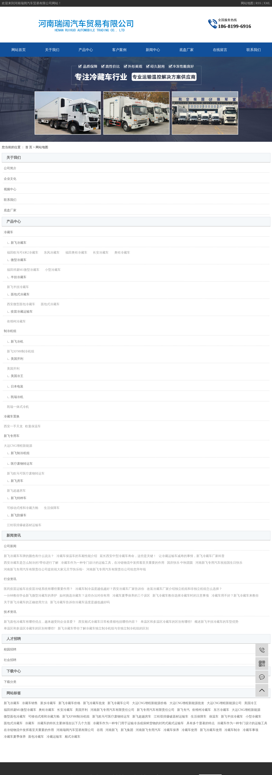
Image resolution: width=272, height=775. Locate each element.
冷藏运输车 (54, 736)
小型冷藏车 (51, 269)
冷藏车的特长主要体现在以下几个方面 (63, 723)
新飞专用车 (11, 436)
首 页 (28, 147)
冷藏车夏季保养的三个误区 (131, 595)
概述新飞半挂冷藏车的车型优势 (216, 621)
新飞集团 (127, 730)
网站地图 (247, 3)
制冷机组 (10, 331)
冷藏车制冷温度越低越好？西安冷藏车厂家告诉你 (109, 589)
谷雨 (100, 730)
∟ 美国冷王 (13, 376)
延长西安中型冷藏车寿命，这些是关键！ (128, 556)
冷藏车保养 (171, 730)
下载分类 (10, 682)
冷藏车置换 (11, 416)
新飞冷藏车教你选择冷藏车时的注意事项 (180, 595)
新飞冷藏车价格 (69, 703)
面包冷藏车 (36, 736)
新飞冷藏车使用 (211, 730)
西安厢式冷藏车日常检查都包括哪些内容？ (108, 621)
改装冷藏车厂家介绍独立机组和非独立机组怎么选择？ (184, 589)
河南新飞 (111, 730)
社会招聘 (10, 660)
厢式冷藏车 (72, 736)
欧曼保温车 (33, 426)
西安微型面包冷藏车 (19, 304)
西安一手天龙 (13, 426)
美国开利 (11, 368)
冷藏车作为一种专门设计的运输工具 (242, 723)
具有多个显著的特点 (200, 723)
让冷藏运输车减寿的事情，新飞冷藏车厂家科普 (192, 556)
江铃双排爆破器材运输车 (22, 525)
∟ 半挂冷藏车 (15, 277)
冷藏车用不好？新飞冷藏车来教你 (235, 595)
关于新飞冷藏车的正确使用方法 (26, 602)
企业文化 (10, 178)
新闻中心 (153, 50)
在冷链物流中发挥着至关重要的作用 (29, 730)
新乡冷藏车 (48, 703)
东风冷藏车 (50, 252)
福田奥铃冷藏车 (74, 252)
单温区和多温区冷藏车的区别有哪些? (166, 621)
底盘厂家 (186, 50)
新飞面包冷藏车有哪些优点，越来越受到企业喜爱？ (40, 621)
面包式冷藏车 (49, 304)
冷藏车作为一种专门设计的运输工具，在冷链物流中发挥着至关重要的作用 (112, 562)
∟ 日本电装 (13, 386)
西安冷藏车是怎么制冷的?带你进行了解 (31, 562)
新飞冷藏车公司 (118, 703)
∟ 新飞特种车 (15, 498)
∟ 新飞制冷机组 (17, 453)
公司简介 (10, 168)
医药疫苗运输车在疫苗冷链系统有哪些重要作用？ (38, 589)
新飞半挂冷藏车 (16, 287)
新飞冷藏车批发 (94, 703)
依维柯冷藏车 (15, 321)
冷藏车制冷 (232, 730)
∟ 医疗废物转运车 (18, 463)
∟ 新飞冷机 (13, 341)
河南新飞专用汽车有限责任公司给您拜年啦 (116, 569)
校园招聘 (10, 649)
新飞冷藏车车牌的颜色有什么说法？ (29, 556)
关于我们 (52, 50)
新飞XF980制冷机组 (19, 351)
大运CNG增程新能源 (18, 445)
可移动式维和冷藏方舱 (21, 508)
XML (266, 3)
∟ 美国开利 (13, 358)
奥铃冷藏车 (120, 252)
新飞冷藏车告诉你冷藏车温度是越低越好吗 (80, 602)
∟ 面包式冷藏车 (17, 294)
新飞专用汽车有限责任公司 (155, 709)
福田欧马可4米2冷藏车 (21, 252)
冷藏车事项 (250, 730)
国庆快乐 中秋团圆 (180, 562)
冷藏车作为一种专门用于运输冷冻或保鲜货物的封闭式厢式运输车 (138, 723)
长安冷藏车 (99, 252)
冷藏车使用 (189, 730)
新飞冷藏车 (11, 703)
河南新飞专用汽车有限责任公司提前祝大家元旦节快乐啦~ (44, 569)
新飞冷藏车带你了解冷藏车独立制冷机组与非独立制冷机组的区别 (103, 628)
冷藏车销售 (30, 703)
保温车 (213, 716)
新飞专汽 (183, 709)
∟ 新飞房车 (13, 481)
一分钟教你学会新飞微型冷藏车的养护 (30, 595)
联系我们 (253, 50)
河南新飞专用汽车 (148, 730)
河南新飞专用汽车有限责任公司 (112, 709)
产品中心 (86, 50)
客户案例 (119, 50)
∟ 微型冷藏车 (15, 260)
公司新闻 (10, 546)
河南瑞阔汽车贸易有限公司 (75, 730)
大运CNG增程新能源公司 (224, 703)
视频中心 (10, 189)
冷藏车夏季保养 (15, 736)
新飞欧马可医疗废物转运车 (24, 473)
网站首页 (18, 50)
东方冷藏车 (221, 709)
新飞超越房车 (15, 490)
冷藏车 (8, 232)
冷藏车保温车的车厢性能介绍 (76, 556)
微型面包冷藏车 (15, 716)
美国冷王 (250, 703)
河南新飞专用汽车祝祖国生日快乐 (218, 562)
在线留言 (220, 50)
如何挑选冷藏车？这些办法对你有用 (85, 595)
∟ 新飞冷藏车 (15, 242)
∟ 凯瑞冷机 (13, 397)
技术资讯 (10, 612)
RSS (258, 3)
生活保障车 (50, 508)
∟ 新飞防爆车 (15, 515)
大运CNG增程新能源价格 (149, 703)
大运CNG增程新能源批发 (186, 703)
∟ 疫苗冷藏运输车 (18, 311)
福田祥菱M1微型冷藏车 (21, 269)
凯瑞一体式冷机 (16, 407)
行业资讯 (10, 579)
